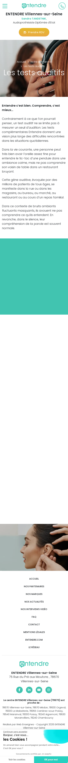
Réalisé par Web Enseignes (18, 724)
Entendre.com (34, 639)
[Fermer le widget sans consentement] (15, 731)
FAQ (34, 617)
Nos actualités (34, 601)
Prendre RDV (34, 32)
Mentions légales (34, 632)
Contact (34, 624)
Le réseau (34, 647)
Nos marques (34, 594)
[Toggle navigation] (4, 6)
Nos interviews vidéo (34, 609)
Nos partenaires (34, 586)
